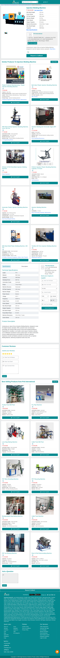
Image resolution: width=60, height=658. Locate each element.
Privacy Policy (25, 629)
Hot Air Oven (13, 605)
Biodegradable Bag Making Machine (12, 516)
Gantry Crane (32, 608)
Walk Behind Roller (47, 597)
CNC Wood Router (47, 605)
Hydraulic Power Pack (37, 605)
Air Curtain (27, 611)
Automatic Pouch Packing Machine (15, 614)
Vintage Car (53, 618)
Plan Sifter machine (48, 611)
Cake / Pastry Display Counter (36, 610)
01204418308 (7, 643)
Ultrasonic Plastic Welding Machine (26, 613)
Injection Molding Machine (39, 207)
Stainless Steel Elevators (17, 601)
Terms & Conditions (26, 628)
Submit (4, 376)
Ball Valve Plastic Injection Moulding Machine (44, 85)
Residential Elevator (42, 600)
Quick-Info (6, 634)
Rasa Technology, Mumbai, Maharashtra (41, 212)
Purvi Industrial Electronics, (38, 138)
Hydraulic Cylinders (28, 605)
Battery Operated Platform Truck (10, 620)
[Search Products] (22, 2)
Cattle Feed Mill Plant (38, 442)
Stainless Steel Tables (42, 598)
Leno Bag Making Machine (9, 442)
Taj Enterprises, (35, 180)
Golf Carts (48, 618)
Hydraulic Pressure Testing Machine (22, 610)
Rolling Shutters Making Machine (11, 615)
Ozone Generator (31, 620)
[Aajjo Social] (47, 594)
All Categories (16, 633)
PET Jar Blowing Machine (9, 553)
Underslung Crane (24, 608)
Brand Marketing (43, 633)
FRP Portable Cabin (27, 603)
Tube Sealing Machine (11, 598)
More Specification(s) (31, 29)
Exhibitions (6, 636)
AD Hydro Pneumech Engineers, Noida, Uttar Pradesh (15, 257)
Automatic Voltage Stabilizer (14, 608)
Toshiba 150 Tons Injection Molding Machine (44, 246)
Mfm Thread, (35, 96)
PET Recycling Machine (38, 479)
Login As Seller (43, 637)
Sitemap (6, 628)
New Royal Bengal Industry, (8, 218)
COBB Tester (51, 608)
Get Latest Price (38, 10)
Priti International (37, 33)
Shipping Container (42, 604)
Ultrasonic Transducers (39, 613)
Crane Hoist (38, 608)
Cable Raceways (14, 613)
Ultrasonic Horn (7, 613)
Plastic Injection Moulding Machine (25, 4)
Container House (49, 604)
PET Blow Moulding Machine (10, 479)
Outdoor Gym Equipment (29, 618)
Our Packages (43, 629)
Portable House (33, 601)
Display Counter (22, 600)
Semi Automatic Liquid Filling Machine (31, 614)
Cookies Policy (25, 626)
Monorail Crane (44, 608)
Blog (5, 633)
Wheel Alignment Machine (37, 615)
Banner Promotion (44, 631)
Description (24, 266)
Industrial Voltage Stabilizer (40, 607)
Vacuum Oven (7, 605)
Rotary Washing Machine (29, 607)
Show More (54, 61)
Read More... (53, 49)
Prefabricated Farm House (42, 601)
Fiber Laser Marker (48, 610)
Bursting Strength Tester (9, 610)
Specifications (6, 266)
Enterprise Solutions (44, 636)
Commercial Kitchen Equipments (37, 611)
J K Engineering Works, (7, 139)
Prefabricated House (32, 604)
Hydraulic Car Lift (51, 600)
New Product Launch (44, 634)
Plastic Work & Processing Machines (11, 4)
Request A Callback (30, 590)
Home (2, 4)
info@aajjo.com (7, 647)
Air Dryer (42, 614)
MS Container (35, 603)
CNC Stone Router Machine (17, 607)
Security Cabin (26, 601)
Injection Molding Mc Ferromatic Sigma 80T (44, 126)
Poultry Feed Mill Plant (8, 405)
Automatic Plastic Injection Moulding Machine (15, 207)
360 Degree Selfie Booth (46, 620)
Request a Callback (36, 55)
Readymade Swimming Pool (17, 618)
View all (55, 381)
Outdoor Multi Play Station (36, 597)
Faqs (5, 637)
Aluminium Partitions (32, 598)
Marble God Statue (16, 611)
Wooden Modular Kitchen (49, 614)
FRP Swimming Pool (35, 617)
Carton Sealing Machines (13, 600)
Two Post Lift (28, 615)
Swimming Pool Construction (47, 617)
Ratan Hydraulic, (6, 174)
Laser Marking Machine (18, 597)
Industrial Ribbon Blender (22, 598)
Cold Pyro (38, 620)
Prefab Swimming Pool (26, 617)
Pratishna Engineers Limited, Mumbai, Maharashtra (14, 99)
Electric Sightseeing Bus (40, 618)
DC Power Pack (20, 605)
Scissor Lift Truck (7, 601)
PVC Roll (22, 611)
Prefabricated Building (11, 604)
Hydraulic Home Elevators (32, 600)
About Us (6, 626)
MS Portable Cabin (18, 603)
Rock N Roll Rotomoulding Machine (42, 553)
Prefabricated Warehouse (22, 604)
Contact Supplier (32, 43)
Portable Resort (10, 603)
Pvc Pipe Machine (37, 405)
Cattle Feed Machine (37, 516)
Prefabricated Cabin (42, 603)
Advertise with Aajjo (44, 628)
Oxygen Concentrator (22, 620)
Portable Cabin (27, 597)
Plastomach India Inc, (37, 257)
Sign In (45, 2)
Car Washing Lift (21, 615)
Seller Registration (44, 626)
